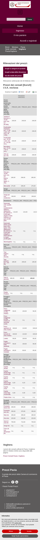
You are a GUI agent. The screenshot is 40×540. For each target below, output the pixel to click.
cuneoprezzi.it (11, 496)
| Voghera (20, 456)
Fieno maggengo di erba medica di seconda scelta (7, 320)
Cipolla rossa (6, 387)
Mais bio (6, 415)
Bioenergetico (8, 242)
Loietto (6, 338)
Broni (7, 47)
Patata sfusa (7, 397)
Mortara (15, 47)
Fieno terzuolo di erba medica (7, 334)
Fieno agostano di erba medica (7, 328)
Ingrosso (20, 30)
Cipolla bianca (6, 377)
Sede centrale (10, 49)
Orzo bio (6, 418)
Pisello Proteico (6, 293)
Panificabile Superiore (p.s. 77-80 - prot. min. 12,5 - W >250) (7, 131)
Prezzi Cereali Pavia (10, 456)
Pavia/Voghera (11, 51)
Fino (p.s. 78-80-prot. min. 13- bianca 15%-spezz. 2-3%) (6, 177)
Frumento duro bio (7, 411)
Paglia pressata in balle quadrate (7, 344)
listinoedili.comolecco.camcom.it (18, 504)
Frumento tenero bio (7, 407)
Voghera (22, 49)
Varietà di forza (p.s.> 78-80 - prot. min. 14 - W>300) (7, 120)
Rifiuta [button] (11, 531)
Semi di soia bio (6, 421)
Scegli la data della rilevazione (15, 72)
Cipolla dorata (6, 367)
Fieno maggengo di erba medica (7, 311)
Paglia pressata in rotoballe (7, 350)
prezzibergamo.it (12, 492)
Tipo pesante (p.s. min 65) (6, 262)
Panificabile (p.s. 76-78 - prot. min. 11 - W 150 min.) (7, 141)
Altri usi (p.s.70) (6, 154)
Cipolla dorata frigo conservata (7, 372)
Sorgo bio (7, 425)
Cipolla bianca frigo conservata (7, 382)
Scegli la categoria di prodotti (15, 68)
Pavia (23, 47)
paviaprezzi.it (11, 506)
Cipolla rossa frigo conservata (7, 392)
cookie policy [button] (18, 523)
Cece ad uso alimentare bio (7, 431)
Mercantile (7, 186)
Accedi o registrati (28, 41)
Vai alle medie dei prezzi (13, 76)
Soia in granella (6, 278)
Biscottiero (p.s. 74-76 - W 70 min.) (7, 149)
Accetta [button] (29, 531)
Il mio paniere (20, 35)
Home (20, 26)
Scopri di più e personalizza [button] (20, 536)
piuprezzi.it (10, 490)
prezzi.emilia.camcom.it (15, 508)
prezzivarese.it (11, 494)
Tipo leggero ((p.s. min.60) (6, 254)
